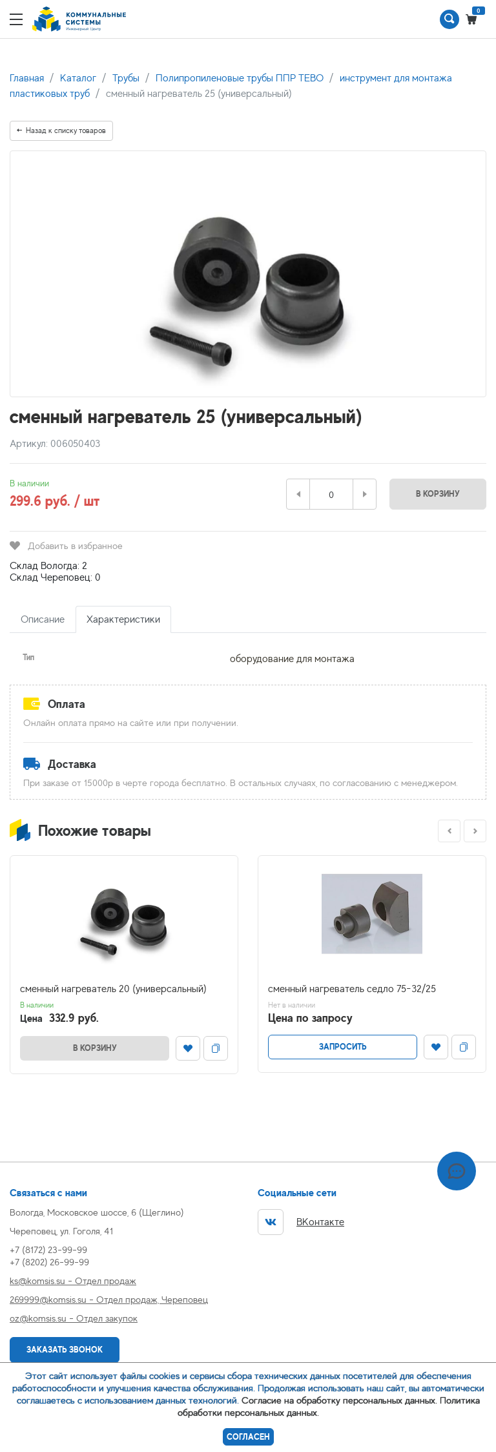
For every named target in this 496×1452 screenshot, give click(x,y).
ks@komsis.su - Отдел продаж (73, 1280)
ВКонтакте (301, 1222)
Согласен (248, 1437)
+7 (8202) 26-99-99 (49, 1261)
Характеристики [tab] (123, 619)
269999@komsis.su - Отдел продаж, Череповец (109, 1299)
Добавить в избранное (66, 545)
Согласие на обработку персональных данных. (339, 1400)
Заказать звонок (64, 1349)
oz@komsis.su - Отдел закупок (74, 1317)
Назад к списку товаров (61, 130)
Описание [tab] (43, 619)
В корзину (438, 494)
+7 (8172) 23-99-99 (48, 1249)
